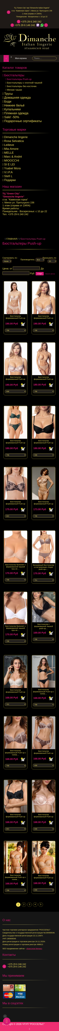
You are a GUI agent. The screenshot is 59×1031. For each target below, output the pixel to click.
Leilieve (9, 144)
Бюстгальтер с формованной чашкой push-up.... (43, 623)
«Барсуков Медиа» (34, 947)
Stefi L (8, 176)
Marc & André (13, 156)
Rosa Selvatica (14, 141)
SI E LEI (9, 164)
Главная (11, 237)
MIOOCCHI (11, 160)
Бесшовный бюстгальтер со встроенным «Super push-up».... (43, 564)
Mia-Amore (11, 148)
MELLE (9, 152)
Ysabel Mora (12, 168)
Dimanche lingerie (16, 137)
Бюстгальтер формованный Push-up (15, 314)
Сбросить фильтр (50, 272)
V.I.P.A (8, 172)
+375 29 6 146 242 (25, 25)
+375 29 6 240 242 (31, 21)
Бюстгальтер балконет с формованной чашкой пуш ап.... (15, 564)
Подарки (10, 180)
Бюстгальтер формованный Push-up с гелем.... (43, 689)
